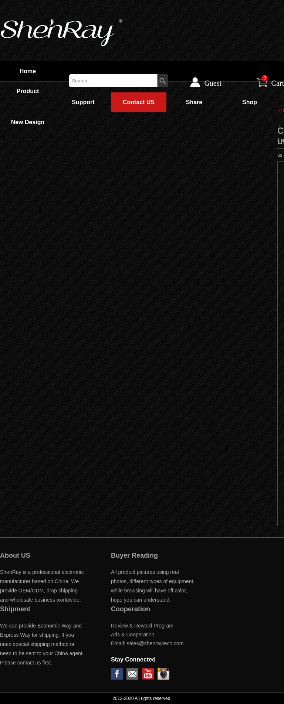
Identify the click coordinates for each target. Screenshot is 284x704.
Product (28, 91)
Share (194, 102)
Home (28, 71)
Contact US (139, 102)
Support (83, 102)
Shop (249, 102)
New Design (28, 122)
